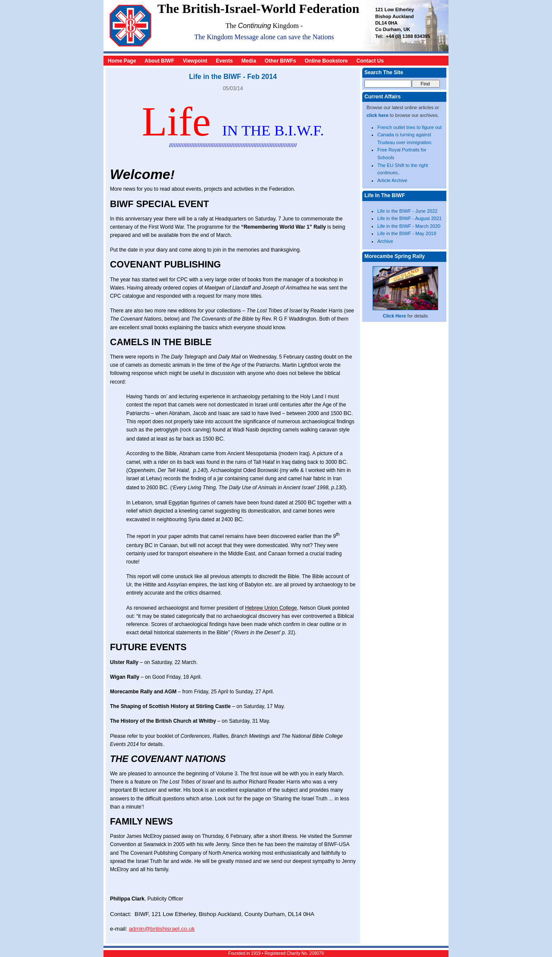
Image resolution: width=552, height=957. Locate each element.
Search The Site (383, 72)
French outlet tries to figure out (409, 127)
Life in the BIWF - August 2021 (409, 218)
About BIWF (159, 61)
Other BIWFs (280, 61)
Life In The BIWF (384, 195)
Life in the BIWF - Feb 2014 (233, 76)
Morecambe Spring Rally (394, 256)
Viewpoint (195, 61)
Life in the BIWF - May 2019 (406, 233)
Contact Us (370, 61)
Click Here (394, 315)
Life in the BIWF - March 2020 (408, 226)
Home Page (122, 61)
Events (224, 61)
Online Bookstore (326, 61)
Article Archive (392, 180)
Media (249, 61)
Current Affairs (382, 97)
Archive (385, 241)
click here (378, 115)
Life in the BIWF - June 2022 (407, 211)
